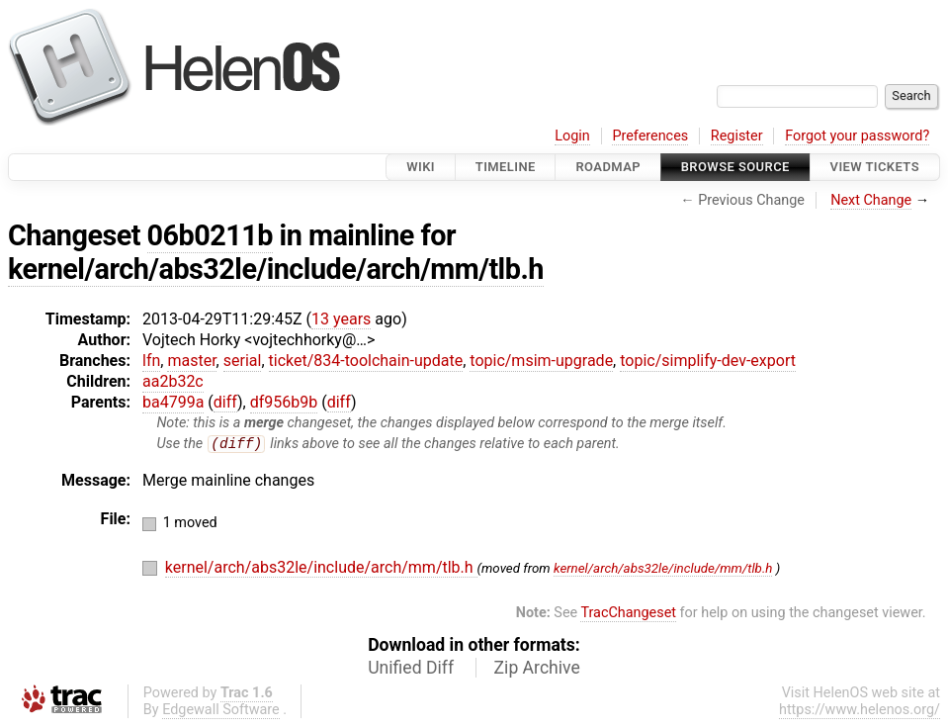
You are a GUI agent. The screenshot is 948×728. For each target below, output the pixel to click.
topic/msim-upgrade (541, 360)
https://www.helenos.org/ (859, 710)
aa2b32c (173, 381)
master (191, 360)
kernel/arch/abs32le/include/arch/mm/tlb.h (276, 269)
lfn (151, 360)
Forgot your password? (857, 136)
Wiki (420, 166)
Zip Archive (537, 669)
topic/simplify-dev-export (708, 360)
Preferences (650, 136)
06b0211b (210, 235)
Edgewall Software (221, 710)
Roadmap (608, 166)
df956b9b (284, 402)
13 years (341, 319)
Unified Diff (411, 669)
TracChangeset (628, 613)
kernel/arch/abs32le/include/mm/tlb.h (663, 569)
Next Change (870, 200)
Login (572, 136)
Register (737, 136)
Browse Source (735, 166)
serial (242, 360)
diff (225, 402)
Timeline (505, 166)
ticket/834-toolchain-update (366, 360)
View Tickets (874, 166)
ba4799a (173, 402)
